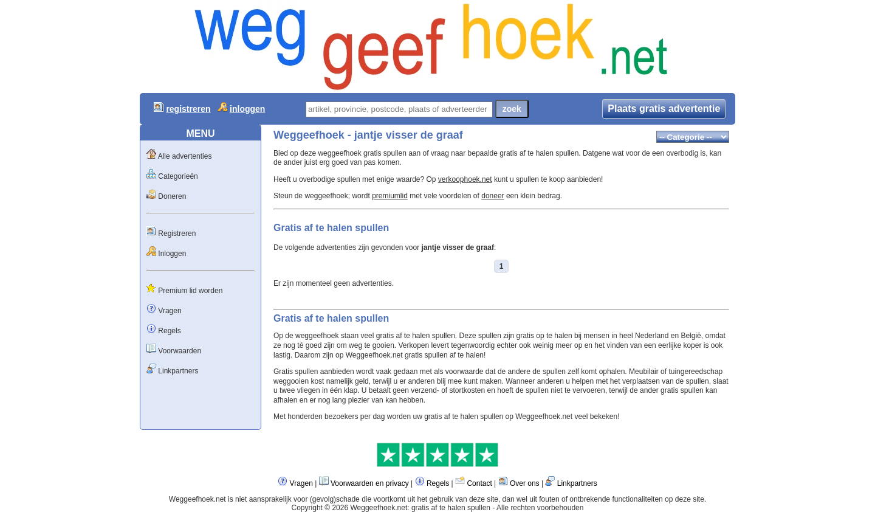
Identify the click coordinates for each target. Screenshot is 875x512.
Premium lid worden (190, 290)
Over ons (525, 483)
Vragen (169, 310)
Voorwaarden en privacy (370, 483)
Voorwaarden (179, 351)
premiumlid (390, 196)
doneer (492, 196)
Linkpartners (178, 371)
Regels (169, 331)
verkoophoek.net (465, 179)
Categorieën (177, 176)
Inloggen (172, 253)
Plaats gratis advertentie (664, 108)
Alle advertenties (185, 156)
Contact (479, 483)
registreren (188, 109)
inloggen (247, 109)
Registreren (177, 233)
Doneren (172, 196)
